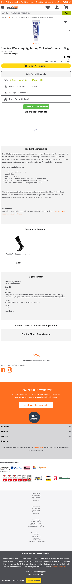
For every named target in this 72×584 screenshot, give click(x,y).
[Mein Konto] (56, 7)
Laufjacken (36, 534)
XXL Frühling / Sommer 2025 (36, 541)
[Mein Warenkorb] (65, 7)
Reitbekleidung (36, 540)
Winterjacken (36, 493)
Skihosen (36, 513)
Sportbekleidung (36, 521)
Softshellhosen (36, 508)
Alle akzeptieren (34, 580)
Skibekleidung (36, 520)
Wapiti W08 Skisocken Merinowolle (19, 254)
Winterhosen (36, 507)
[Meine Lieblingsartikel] (46, 7)
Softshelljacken (36, 495)
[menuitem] (3, 7)
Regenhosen (36, 510)
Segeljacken (36, 538)
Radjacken (36, 500)
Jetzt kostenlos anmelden (36, 405)
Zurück (4, 17)
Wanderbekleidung (36, 525)
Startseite (14, 17)
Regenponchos (36, 536)
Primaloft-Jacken (36, 533)
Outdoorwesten (36, 523)
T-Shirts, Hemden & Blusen (36, 526)
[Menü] (3, 7)
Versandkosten (39, 447)
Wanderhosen (36, 512)
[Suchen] (66, 13)
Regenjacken (36, 497)
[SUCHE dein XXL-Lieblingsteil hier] (36, 13)
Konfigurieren (18, 580)
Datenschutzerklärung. (60, 567)
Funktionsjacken (36, 499)
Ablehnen (6, 580)
